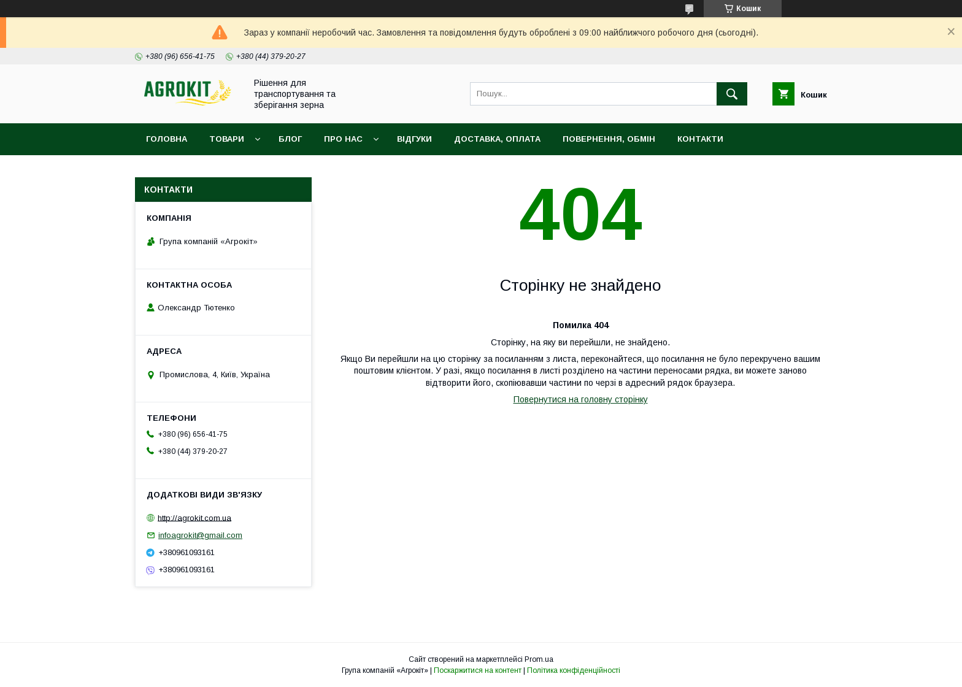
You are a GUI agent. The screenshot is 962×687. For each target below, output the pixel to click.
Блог (290, 139)
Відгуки (414, 139)
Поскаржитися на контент (477, 670)
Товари (226, 139)
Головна (166, 139)
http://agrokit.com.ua (194, 517)
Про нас (343, 139)
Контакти (700, 139)
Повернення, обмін (609, 139)
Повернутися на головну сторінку (581, 399)
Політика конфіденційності (573, 670)
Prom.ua (539, 659)
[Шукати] (732, 94)
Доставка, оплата (497, 139)
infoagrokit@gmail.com (200, 535)
